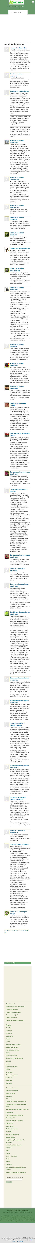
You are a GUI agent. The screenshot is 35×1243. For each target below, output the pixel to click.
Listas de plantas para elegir (15, 1020)
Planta (25, 1219)
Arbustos (9, 1033)
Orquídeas (9, 1072)
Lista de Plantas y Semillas (19, 844)
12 (5, 932)
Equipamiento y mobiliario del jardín (17, 1109)
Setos (8, 1159)
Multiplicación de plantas (14, 1145)
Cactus (8, 1041)
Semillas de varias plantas (19, 91)
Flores (25, 1216)
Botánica (9, 1096)
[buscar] (18, 13)
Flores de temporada (12, 1050)
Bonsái (26, 1215)
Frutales (8, 1028)
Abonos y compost (12, 1090)
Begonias (9, 1083)
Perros (17, 1219)
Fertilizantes (18, 1216)
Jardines (8, 1131)
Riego (8, 1153)
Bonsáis (8, 1069)
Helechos (9, 1080)
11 (27, 930)
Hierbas (26, 1217)
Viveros (17, 1221)
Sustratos (9, 1164)
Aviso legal (17, 1210)
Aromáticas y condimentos (14, 1058)
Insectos (3, 1218)
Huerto (8, 1064)
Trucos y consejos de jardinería (16, 1172)
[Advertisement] (17, 27)
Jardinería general (11, 1129)
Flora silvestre (10, 1118)
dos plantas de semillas (18, 48)
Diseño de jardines (12, 1009)
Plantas (28, 1219)
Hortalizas (31, 1217)
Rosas (8, 1039)
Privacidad (25, 1210)
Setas (20, 1220)
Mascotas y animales (5, 1219)
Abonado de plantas (12, 1088)
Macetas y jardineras (12, 1134)
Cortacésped (3, 1216)
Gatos (13, 1217)
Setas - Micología (11, 1156)
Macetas (31, 1218)
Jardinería (22, 1218)
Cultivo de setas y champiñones (16, 1101)
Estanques (9, 1112)
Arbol (13, 1215)
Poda (7, 1150)
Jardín (13, 1218)
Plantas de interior (11, 1066)
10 (25, 930)
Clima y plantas (11, 1099)
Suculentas (24, 1220)
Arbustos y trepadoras (19, 1215)
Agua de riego (10, 1093)
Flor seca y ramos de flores (14, 1115)
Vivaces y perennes (12, 1047)
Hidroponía (9, 1123)
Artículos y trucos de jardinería (15, 1006)
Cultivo (8, 1216)
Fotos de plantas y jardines (14, 1120)
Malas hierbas (10, 1137)
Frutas (6, 1217)
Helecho (17, 1217)
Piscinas (8, 1147)
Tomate (32, 1220)
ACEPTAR (20, 1241)
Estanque (13, 1216)
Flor (22, 1216)
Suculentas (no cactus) (13, 1044)
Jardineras (17, 1218)
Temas (29, 1220)
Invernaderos (10, 1126)
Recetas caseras (3, 1220)
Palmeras (9, 1030)
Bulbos (8, 1053)
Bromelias (9, 1077)
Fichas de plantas (11, 1017)
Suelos (8, 1161)
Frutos (10, 1217)
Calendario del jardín (12, 1015)
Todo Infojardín (10, 1004)
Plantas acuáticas (11, 1055)
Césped (8, 1061)
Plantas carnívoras (12, 1075)
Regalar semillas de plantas (20, 248)
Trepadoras (9, 1036)
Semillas (16, 1220)
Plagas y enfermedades (13, 1012)
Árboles (8, 1025)
